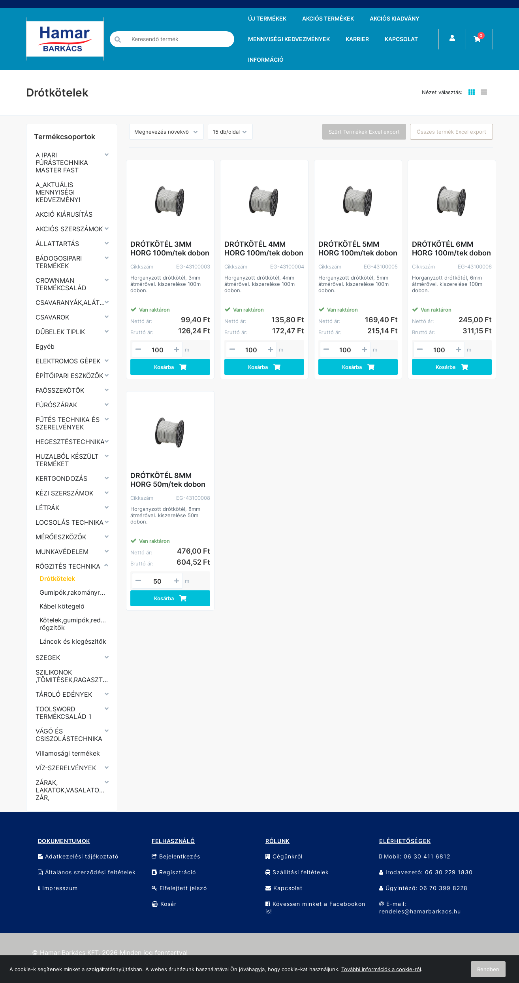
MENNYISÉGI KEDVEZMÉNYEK (289, 39)
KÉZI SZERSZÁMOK (64, 493)
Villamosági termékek (68, 753)
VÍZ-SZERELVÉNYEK (66, 768)
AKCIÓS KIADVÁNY (394, 18)
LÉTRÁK (47, 508)
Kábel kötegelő (62, 606)
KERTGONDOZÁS (61, 478)
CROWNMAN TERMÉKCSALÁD (61, 284)
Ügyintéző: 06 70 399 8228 (423, 888)
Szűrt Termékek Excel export (364, 132)
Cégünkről (284, 856)
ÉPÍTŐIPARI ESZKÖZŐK (69, 376)
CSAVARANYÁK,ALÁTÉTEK (72, 302)
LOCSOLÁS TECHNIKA (69, 522)
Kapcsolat (284, 888)
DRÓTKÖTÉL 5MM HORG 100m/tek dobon (357, 248)
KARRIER (357, 39)
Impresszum (58, 888)
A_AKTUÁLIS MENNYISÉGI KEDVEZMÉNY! (58, 192)
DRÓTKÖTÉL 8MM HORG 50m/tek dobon (167, 479)
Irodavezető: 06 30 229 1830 (426, 872)
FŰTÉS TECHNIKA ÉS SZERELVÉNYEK (68, 423)
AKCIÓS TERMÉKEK (328, 18)
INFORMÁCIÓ (266, 59)
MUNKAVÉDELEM (62, 552)
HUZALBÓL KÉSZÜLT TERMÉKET (67, 460)
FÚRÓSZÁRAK (56, 405)
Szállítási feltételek (297, 872)
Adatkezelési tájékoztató (78, 856)
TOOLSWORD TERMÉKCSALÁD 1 (63, 712)
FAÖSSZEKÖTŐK (60, 390)
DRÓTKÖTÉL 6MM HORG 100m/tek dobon (451, 248)
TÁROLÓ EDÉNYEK (64, 694)
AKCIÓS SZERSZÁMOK (69, 229)
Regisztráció (174, 872)
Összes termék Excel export (451, 132)
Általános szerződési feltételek (87, 872)
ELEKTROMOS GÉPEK (68, 361)
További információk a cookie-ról (381, 969)
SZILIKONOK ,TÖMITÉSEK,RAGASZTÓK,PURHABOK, (72, 676)
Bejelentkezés (176, 856)
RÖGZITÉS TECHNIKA (68, 566)
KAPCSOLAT (401, 39)
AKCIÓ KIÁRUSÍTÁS (64, 214)
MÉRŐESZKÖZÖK (61, 537)
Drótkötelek (57, 578)
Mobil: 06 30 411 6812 (414, 856)
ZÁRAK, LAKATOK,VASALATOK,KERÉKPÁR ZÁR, (72, 790)
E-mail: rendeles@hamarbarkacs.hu (420, 907)
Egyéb (45, 346)
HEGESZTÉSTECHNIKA (70, 442)
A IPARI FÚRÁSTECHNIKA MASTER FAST (62, 162)
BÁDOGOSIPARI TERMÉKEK (59, 262)
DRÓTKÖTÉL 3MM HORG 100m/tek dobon (169, 248)
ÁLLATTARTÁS (57, 244)
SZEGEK (48, 658)
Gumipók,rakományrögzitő (73, 592)
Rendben (488, 969)
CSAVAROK (52, 317)
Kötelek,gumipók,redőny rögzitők (73, 623)
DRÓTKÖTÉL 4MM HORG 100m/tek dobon (263, 248)
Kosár (164, 903)
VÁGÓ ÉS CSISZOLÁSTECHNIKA (69, 735)
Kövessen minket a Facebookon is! (315, 907)
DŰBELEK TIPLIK (60, 332)
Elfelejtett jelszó (179, 888)
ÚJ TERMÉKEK (267, 18)
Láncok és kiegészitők (72, 641)
